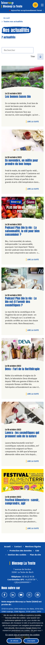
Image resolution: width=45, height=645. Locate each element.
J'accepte (31, 641)
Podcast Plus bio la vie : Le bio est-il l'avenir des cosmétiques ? (21, 302)
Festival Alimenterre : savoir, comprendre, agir (22, 501)
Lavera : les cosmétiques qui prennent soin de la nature (22, 434)
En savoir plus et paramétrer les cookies (22, 635)
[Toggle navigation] (42, 5)
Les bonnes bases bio (18, 96)
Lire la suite (33, 121)
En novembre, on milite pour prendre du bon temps (21, 162)
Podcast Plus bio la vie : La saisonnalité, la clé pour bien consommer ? (22, 231)
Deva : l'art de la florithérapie (22, 369)
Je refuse (14, 641)
